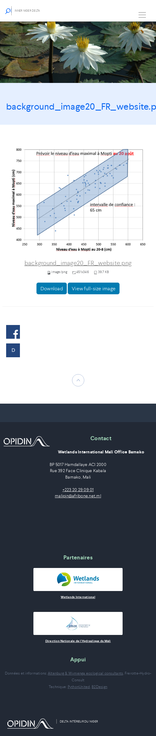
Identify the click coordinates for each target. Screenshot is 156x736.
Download (51, 288)
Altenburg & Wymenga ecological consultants (85, 673)
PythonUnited (79, 686)
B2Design (99, 686)
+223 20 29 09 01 (78, 489)
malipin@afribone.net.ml (78, 496)
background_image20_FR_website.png (78, 263)
